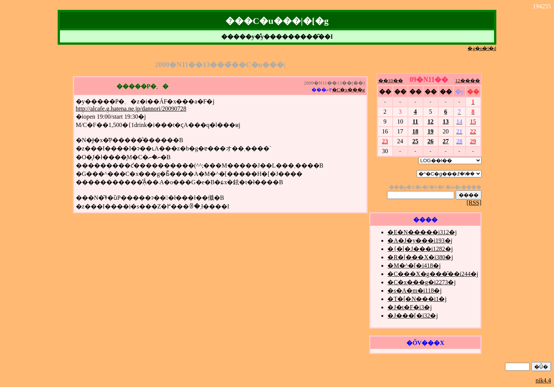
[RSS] (473, 202)
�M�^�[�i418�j (414, 265)
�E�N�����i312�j (421, 232)
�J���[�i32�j (412, 315)
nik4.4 (543, 380)
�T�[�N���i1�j (417, 299)
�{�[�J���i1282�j (420, 249)
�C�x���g (348, 89)
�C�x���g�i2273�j (421, 282)
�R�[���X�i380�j (420, 257)
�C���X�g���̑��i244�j (432, 274)
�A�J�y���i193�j (419, 240)
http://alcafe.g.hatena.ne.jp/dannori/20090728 (131, 108)
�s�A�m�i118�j (414, 290)
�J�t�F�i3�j (409, 307)
